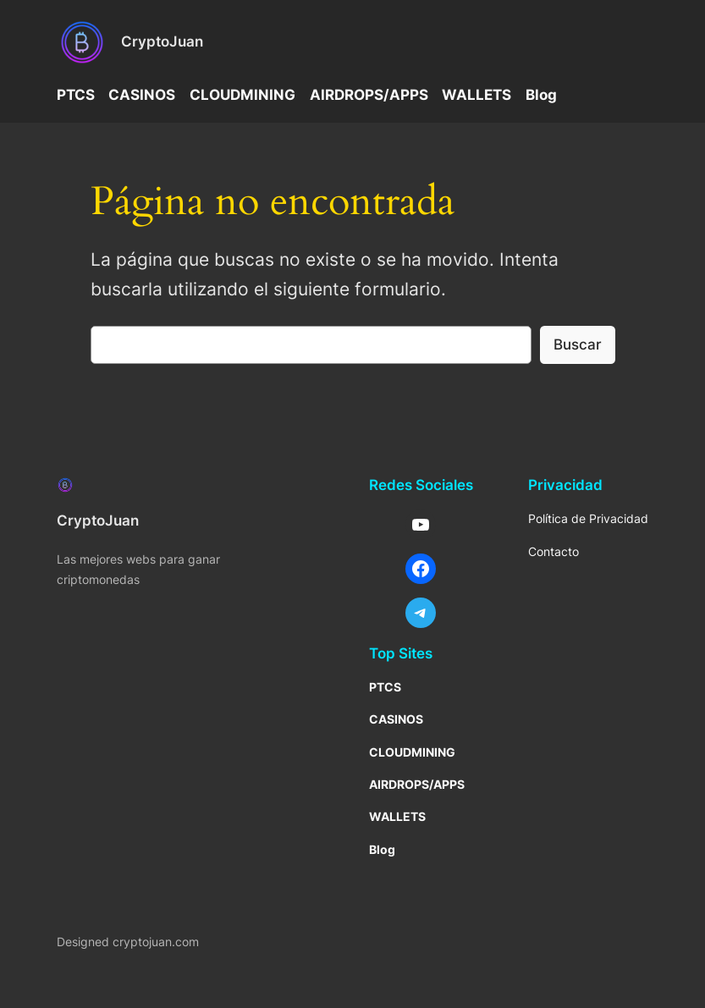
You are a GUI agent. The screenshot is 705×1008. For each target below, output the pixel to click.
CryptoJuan (162, 41)
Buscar (578, 344)
